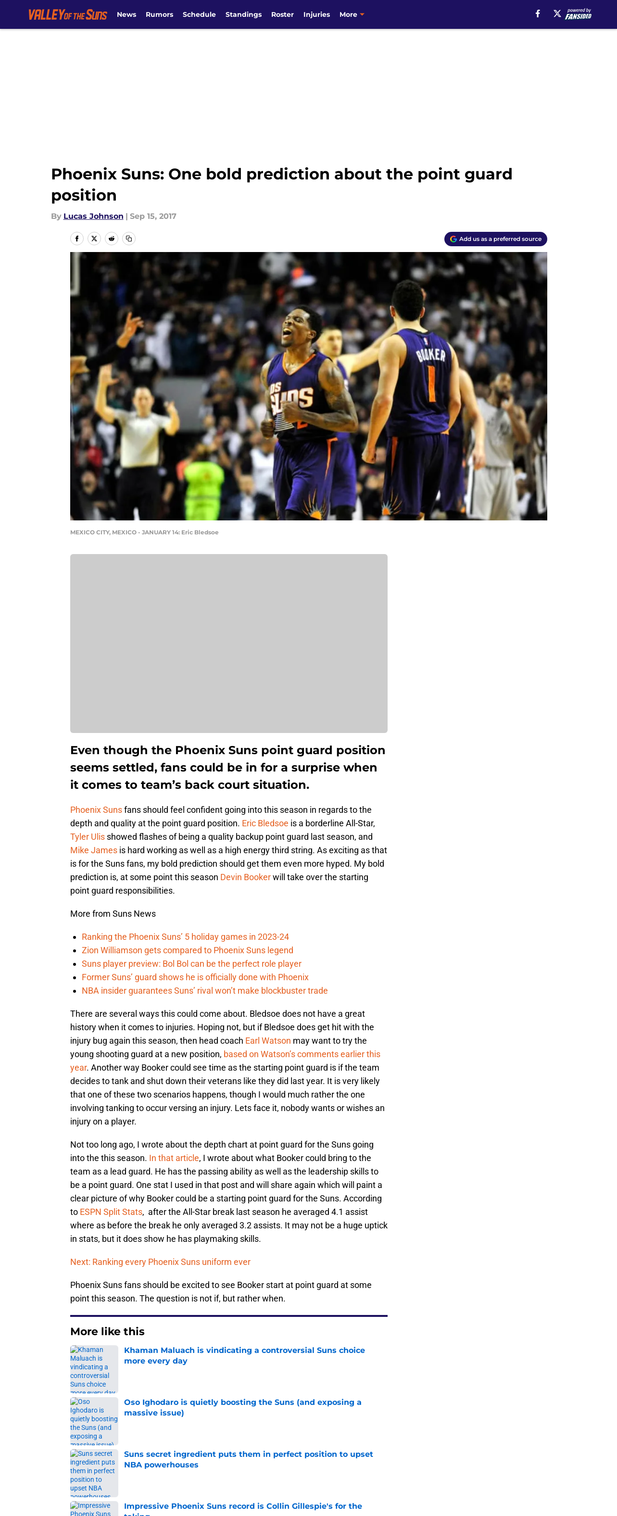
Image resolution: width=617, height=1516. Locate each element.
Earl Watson (268, 1041)
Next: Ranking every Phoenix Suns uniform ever (160, 1262)
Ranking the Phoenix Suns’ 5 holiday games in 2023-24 (185, 937)
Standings (244, 14)
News (126, 14)
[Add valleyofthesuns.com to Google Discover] (495, 239)
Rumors (159, 14)
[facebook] (538, 13)
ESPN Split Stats (111, 1212)
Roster (282, 14)
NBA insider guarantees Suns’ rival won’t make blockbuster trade (205, 990)
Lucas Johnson (93, 216)
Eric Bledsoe (265, 823)
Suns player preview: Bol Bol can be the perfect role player (192, 964)
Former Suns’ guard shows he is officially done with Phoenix (195, 977)
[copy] (129, 238)
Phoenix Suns (96, 810)
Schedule (199, 14)
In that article (174, 1158)
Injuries (316, 14)
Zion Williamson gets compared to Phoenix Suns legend (187, 950)
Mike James (93, 850)
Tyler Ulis (87, 837)
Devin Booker (245, 877)
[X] (557, 13)
